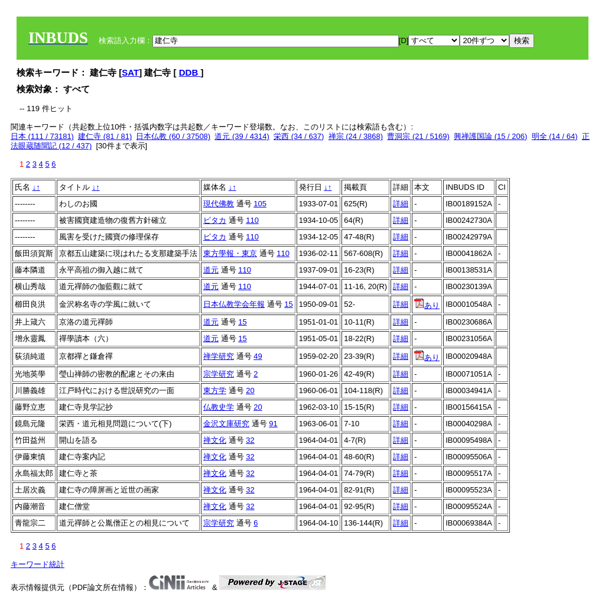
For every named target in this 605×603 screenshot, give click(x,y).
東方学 (214, 390)
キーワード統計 (37, 564)
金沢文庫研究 (226, 423)
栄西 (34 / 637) (299, 136)
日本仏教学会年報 (234, 304)
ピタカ (214, 220)
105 (259, 203)
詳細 (400, 203)
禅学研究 (218, 356)
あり (427, 305)
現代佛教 (218, 203)
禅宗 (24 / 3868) (355, 136)
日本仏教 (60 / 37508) (173, 136)
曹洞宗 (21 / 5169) (418, 136)
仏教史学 (218, 407)
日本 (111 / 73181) (42, 136)
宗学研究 (218, 373)
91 (273, 423)
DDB (190, 72)
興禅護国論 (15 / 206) (490, 136)
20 (250, 390)
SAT (130, 72)
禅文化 (214, 440)
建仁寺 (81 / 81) (105, 136)
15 (288, 304)
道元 (211, 269)
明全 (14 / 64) (555, 136)
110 (252, 220)
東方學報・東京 (230, 253)
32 (250, 440)
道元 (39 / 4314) (241, 136)
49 (257, 356)
